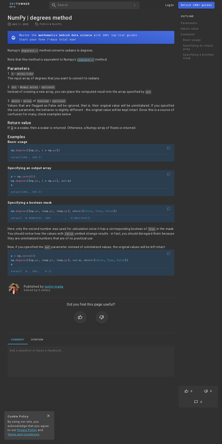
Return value (190, 28)
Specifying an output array (198, 47)
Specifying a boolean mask (198, 56)
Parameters (189, 23)
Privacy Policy (27, 430)
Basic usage (192, 40)
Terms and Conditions (23, 434)
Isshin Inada (54, 286)
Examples (188, 34)
